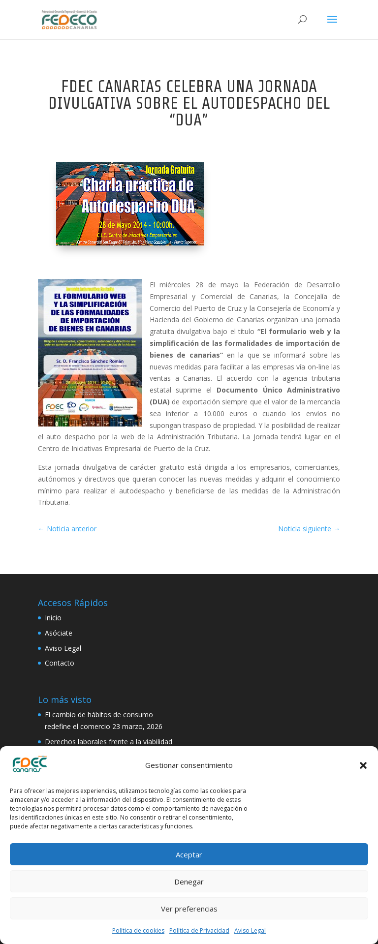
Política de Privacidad (199, 930)
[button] (363, 765)
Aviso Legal (250, 930)
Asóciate (58, 633)
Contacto (59, 663)
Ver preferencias (189, 909)
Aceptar (189, 854)
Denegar (189, 881)
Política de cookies (138, 930)
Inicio (53, 617)
